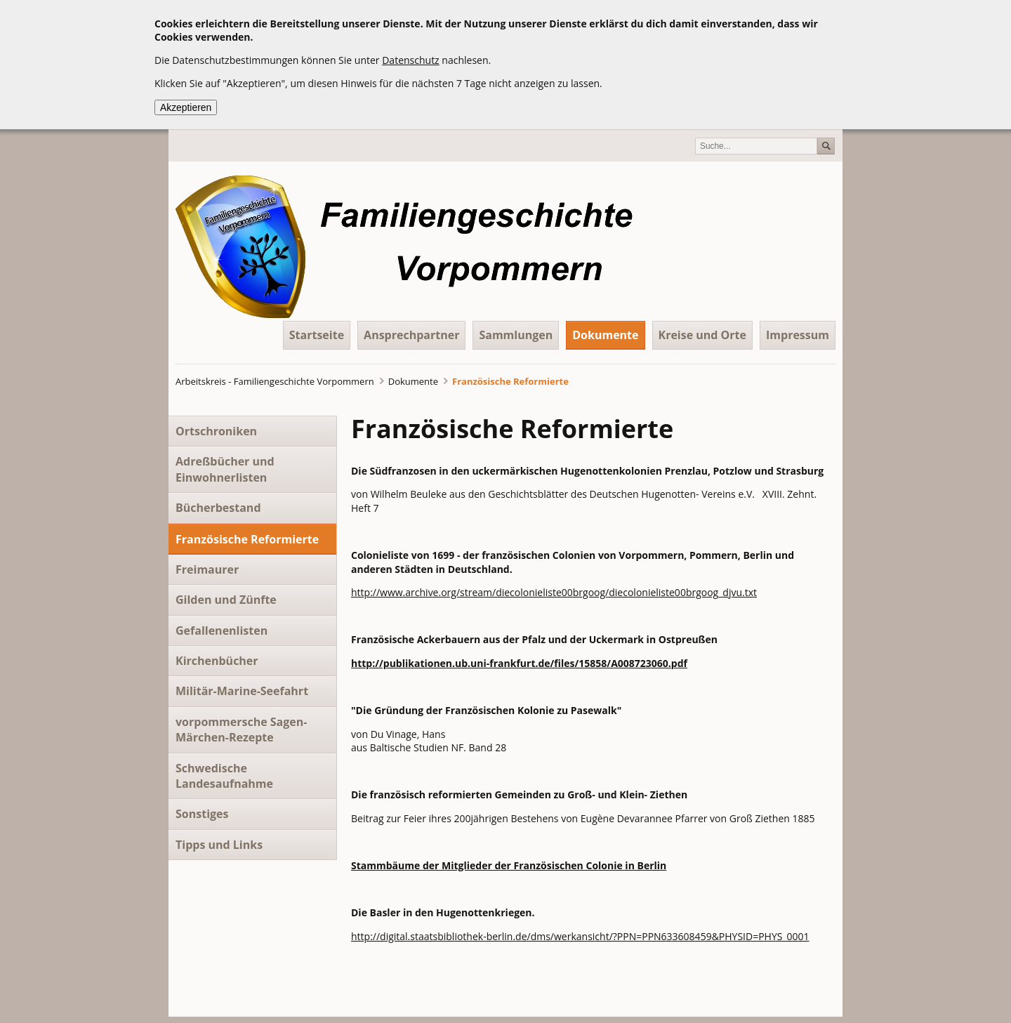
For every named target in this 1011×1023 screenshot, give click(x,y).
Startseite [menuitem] (316, 335)
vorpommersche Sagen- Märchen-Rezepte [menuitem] (241, 729)
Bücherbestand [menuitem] (218, 507)
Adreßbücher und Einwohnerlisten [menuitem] (225, 469)
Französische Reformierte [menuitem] (247, 539)
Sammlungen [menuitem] (516, 335)
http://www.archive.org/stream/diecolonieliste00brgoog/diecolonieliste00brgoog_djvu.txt (554, 592)
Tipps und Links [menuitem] (219, 844)
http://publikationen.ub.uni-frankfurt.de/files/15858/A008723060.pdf (519, 663)
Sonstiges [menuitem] (202, 813)
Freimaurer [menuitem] (207, 569)
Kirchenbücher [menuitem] (217, 660)
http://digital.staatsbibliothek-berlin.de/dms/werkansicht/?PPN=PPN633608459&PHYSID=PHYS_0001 (580, 936)
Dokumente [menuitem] (605, 335)
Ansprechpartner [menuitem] (411, 335)
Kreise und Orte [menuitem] (703, 335)
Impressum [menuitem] (797, 335)
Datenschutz (410, 60)
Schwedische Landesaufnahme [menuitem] (224, 775)
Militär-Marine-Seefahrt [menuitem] (242, 691)
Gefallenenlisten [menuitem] (221, 630)
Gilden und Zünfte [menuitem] (226, 599)
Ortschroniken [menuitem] (216, 431)
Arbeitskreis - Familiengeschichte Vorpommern (275, 381)
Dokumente (413, 381)
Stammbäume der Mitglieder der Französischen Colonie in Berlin (508, 865)
